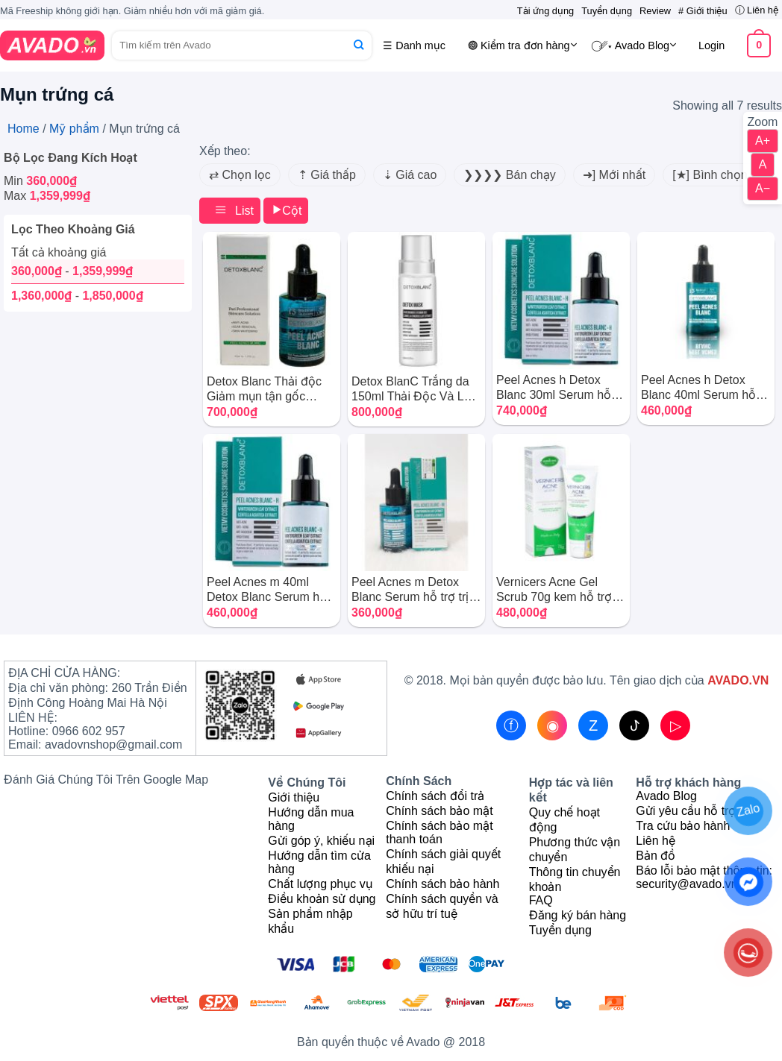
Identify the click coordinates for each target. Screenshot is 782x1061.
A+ (762, 140)
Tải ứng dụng (545, 10)
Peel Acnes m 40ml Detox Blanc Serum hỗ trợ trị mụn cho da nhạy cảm (268, 590)
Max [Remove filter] (47, 195)
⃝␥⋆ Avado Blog (638, 44)
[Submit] (358, 45)
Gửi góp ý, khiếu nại (321, 840)
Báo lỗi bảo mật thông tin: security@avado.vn (704, 877)
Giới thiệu (293, 797)
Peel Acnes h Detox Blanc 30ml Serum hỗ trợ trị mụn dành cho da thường (558, 388)
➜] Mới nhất (614, 175)
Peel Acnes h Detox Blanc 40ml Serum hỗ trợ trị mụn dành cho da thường (703, 388)
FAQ (541, 900)
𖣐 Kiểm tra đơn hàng (522, 44)
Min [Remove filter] (40, 180)
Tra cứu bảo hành (683, 825)
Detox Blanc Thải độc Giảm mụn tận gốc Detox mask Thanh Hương (264, 389)
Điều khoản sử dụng (321, 898)
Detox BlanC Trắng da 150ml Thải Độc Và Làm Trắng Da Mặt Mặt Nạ (416, 389)
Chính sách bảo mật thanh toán (439, 832)
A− (762, 188)
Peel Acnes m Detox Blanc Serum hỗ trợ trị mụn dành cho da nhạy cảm (412, 590)
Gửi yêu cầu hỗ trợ (686, 811)
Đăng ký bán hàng (577, 915)
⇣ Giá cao (410, 175)
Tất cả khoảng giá (59, 252)
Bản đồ (655, 855)
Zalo (748, 810)
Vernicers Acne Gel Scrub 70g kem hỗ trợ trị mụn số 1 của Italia (560, 590)
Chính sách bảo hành (442, 884)
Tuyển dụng (606, 10)
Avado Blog (666, 796)
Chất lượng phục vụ (320, 884)
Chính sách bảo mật (439, 811)
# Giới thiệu (703, 10)
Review (655, 10)
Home (23, 128)
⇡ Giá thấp (327, 175)
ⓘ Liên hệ (756, 10)
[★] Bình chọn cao (721, 175)
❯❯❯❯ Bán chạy (509, 175)
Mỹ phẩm (74, 128)
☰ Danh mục (414, 45)
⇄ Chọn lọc (240, 175)
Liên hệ (655, 840)
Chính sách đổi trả (435, 796)
